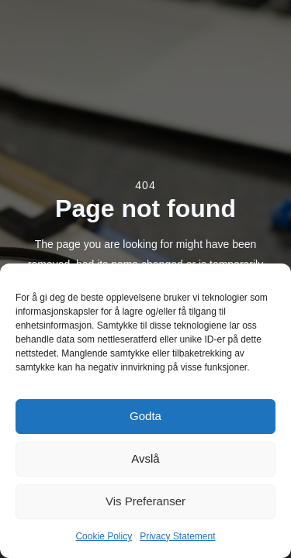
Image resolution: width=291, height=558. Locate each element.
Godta (145, 415)
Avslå (145, 458)
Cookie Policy (103, 536)
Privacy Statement (177, 536)
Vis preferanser (145, 501)
